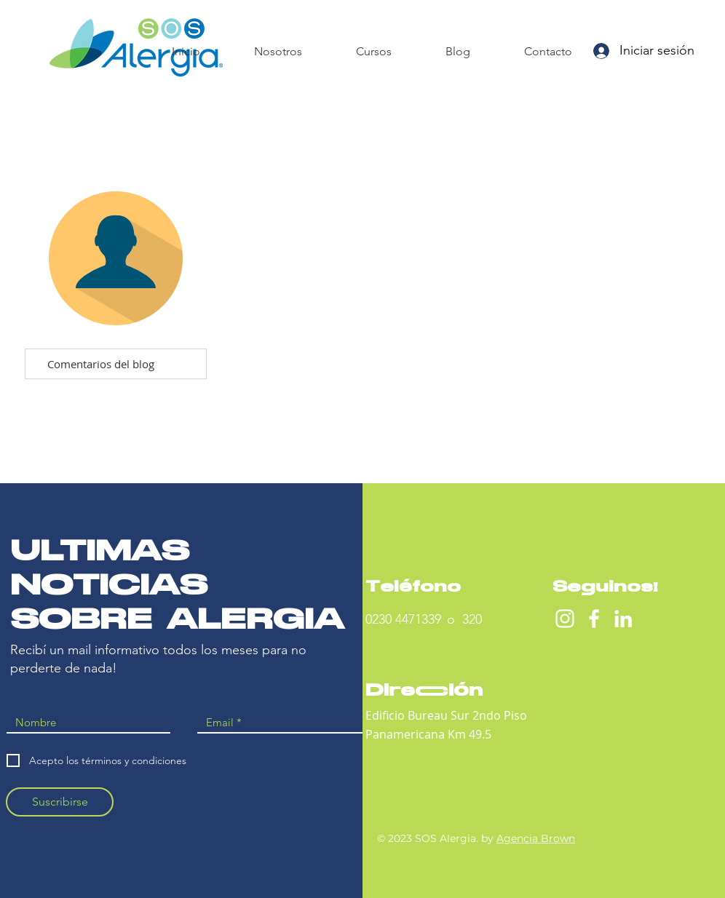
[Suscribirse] (60, 801)
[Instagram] (564, 618)
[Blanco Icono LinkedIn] (623, 618)
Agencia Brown (535, 838)
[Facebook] (594, 618)
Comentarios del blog (100, 364)
